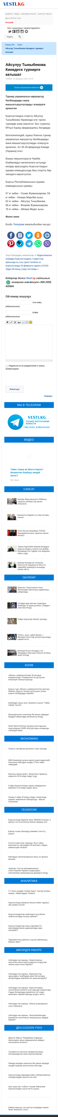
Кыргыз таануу (45, 14)
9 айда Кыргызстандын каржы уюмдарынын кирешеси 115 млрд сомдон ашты (27, 787)
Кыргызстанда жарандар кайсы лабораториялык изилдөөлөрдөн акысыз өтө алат (29, 1076)
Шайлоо (9, 14)
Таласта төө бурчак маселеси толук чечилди (27, 749)
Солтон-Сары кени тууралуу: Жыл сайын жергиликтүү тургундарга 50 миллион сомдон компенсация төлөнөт (28, 845)
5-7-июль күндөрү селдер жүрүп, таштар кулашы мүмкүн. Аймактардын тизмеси (29, 892)
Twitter (9, 31)
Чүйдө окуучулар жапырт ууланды (32, 619)
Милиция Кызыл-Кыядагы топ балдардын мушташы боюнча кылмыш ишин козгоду (34, 653)
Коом (19, 45)
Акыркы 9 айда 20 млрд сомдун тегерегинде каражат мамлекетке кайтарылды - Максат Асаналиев (28, 799)
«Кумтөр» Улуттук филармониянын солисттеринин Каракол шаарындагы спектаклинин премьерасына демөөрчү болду (28, 870)
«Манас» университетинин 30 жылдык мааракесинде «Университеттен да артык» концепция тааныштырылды (26, 677)
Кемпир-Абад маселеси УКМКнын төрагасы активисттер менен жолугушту (32, 501)
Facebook (14, 31)
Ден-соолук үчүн (13, 18)
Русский (9, 22)
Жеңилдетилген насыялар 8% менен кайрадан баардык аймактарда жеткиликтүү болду (28, 715)
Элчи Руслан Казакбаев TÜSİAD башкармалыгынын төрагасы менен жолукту (33, 533)
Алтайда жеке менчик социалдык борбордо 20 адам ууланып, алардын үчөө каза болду (34, 605)
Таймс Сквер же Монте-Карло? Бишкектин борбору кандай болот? (27, 472)
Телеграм (18, 224)
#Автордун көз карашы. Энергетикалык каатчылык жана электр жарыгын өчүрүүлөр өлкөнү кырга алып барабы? (28, 962)
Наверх (48, 396)
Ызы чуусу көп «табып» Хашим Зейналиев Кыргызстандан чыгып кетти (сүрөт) (27, 1088)
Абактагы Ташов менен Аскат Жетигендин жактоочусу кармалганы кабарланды (33, 590)
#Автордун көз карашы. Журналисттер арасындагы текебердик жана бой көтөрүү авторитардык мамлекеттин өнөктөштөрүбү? (28, 976)
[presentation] (29, 378)
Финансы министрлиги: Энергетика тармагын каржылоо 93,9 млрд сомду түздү (28, 775)
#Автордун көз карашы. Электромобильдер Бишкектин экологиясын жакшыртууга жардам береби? (28, 1017)
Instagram (22, 31)
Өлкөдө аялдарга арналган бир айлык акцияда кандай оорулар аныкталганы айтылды (29, 1064)
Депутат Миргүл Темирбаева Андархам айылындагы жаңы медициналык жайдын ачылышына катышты (26, 1040)
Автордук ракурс (29, 14)
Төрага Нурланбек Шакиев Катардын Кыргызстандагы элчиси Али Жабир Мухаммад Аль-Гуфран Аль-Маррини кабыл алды (34, 550)
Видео (17, 14)
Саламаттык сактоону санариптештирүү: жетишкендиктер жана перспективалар (26, 1053)
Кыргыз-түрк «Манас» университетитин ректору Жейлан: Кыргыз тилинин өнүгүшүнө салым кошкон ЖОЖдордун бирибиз (28, 691)
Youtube (18, 31)
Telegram (27, 31)
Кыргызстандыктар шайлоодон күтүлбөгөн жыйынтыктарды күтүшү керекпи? (27, 915)
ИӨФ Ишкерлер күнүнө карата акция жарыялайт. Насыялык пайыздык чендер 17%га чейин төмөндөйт (30, 762)
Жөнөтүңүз (14, 389)
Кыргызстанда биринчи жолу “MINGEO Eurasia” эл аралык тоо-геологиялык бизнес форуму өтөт (29, 821)
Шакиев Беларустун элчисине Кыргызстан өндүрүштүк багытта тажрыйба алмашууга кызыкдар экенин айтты (32, 566)
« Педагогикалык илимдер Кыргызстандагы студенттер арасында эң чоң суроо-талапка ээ (29, 258)
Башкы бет (10, 45)
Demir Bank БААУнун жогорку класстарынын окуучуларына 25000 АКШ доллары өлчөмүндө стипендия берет (28, 728)
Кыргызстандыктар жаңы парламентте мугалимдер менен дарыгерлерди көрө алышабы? (25, 928)
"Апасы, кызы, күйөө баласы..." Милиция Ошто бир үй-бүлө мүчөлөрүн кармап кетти (35, 637)
